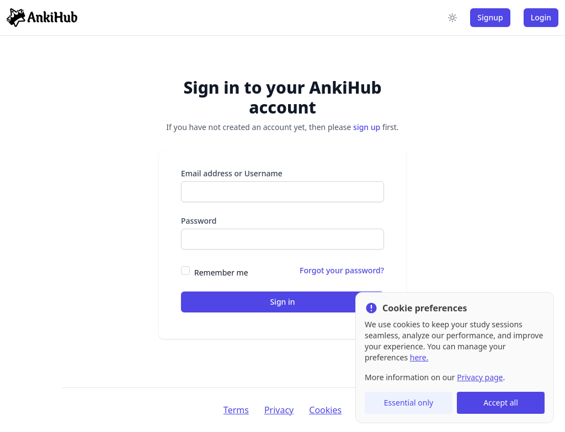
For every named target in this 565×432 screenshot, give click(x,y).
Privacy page (480, 377)
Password (198, 220)
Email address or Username (231, 173)
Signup (490, 17)
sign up (366, 127)
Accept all (500, 402)
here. (419, 357)
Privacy (279, 410)
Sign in (282, 301)
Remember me (221, 272)
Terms (236, 410)
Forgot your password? (342, 270)
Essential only (408, 402)
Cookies (325, 410)
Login (541, 17)
